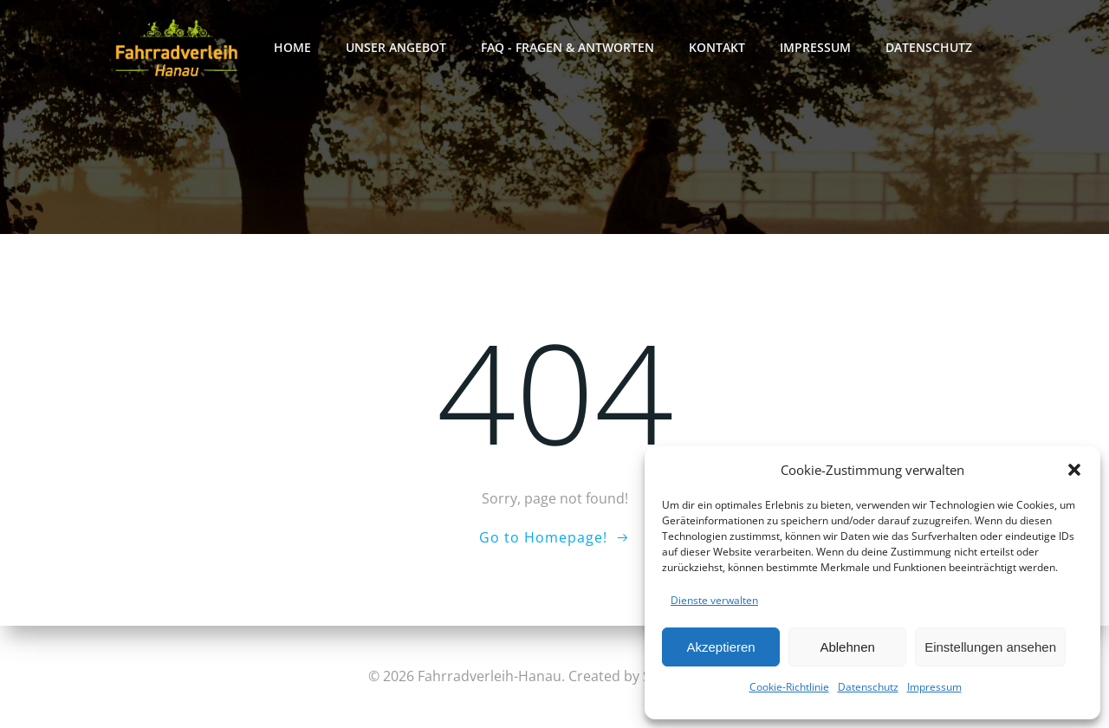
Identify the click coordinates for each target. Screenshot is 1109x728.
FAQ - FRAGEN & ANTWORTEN (567, 47)
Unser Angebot (396, 47)
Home (292, 47)
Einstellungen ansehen (990, 647)
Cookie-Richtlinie (789, 686)
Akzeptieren (720, 647)
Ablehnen (847, 647)
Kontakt (717, 47)
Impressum (934, 686)
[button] (1074, 469)
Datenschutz (868, 686)
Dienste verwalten (714, 600)
